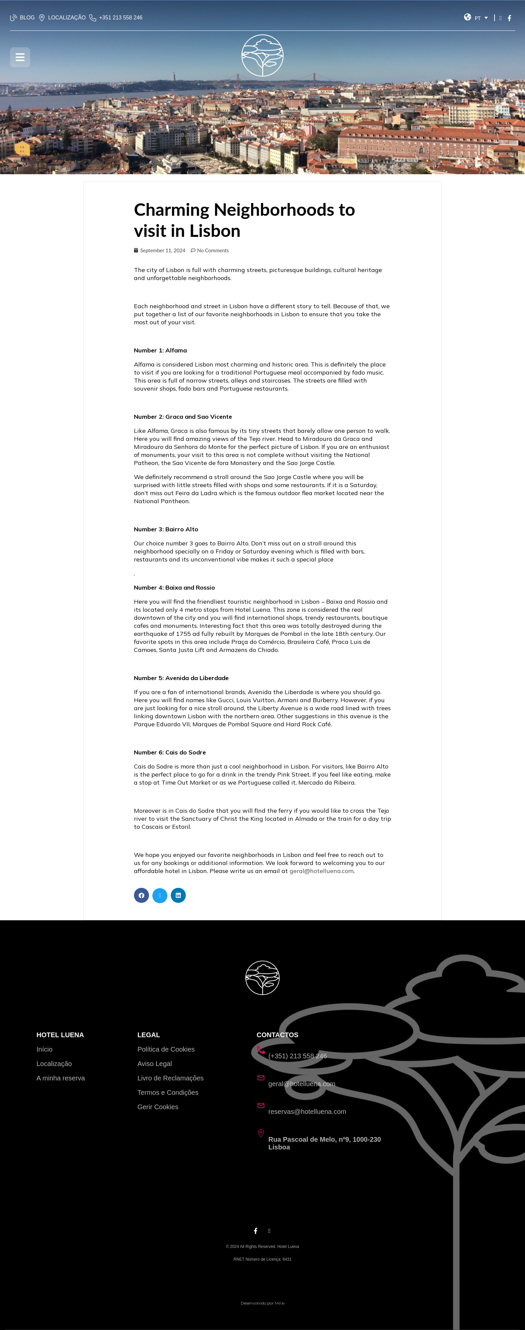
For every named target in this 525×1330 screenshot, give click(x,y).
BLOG (27, 17)
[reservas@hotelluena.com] (261, 1105)
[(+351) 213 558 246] (261, 1050)
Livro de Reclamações (170, 1078)
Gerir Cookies (157, 1107)
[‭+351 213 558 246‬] (92, 17)
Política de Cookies (166, 1049)
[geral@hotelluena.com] (261, 1077)
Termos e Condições (167, 1092)
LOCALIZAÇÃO (67, 17)
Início (44, 1049)
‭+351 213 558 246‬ (120, 17)
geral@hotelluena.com (322, 871)
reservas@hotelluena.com (308, 1111)
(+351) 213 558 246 (298, 1056)
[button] (141, 895)
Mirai (280, 1303)
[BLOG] (13, 17)
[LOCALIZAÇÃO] (42, 17)
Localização (54, 1063)
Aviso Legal (154, 1063)
